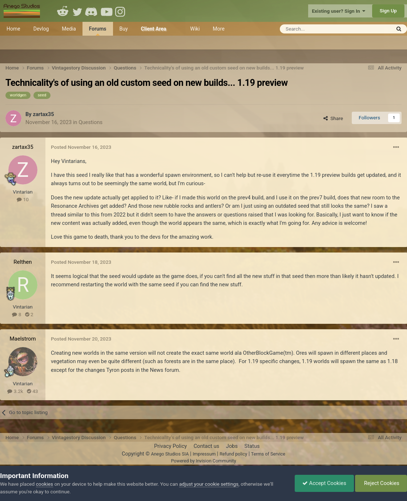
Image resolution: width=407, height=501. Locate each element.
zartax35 (43, 114)
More (219, 29)
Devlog (41, 29)
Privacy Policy (170, 446)
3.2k (15, 391)
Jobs (232, 446)
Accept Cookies (324, 483)
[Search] (317, 28)
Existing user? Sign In (338, 11)
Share (333, 118)
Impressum (204, 454)
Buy (124, 29)
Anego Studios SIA (170, 454)
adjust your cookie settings (208, 484)
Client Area (153, 29)
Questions (90, 122)
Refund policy (233, 454)
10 (23, 199)
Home (13, 29)
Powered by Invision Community (203, 461)
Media (69, 29)
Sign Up (388, 10)
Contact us (206, 446)
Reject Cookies (381, 483)
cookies (44, 484)
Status (252, 446)
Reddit (63, 11)
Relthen (22, 262)
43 (32, 391)
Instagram (121, 11)
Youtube (106, 11)
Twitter (77, 11)
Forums (97, 31)
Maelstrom (22, 338)
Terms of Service (268, 454)
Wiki (195, 29)
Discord (92, 11)
